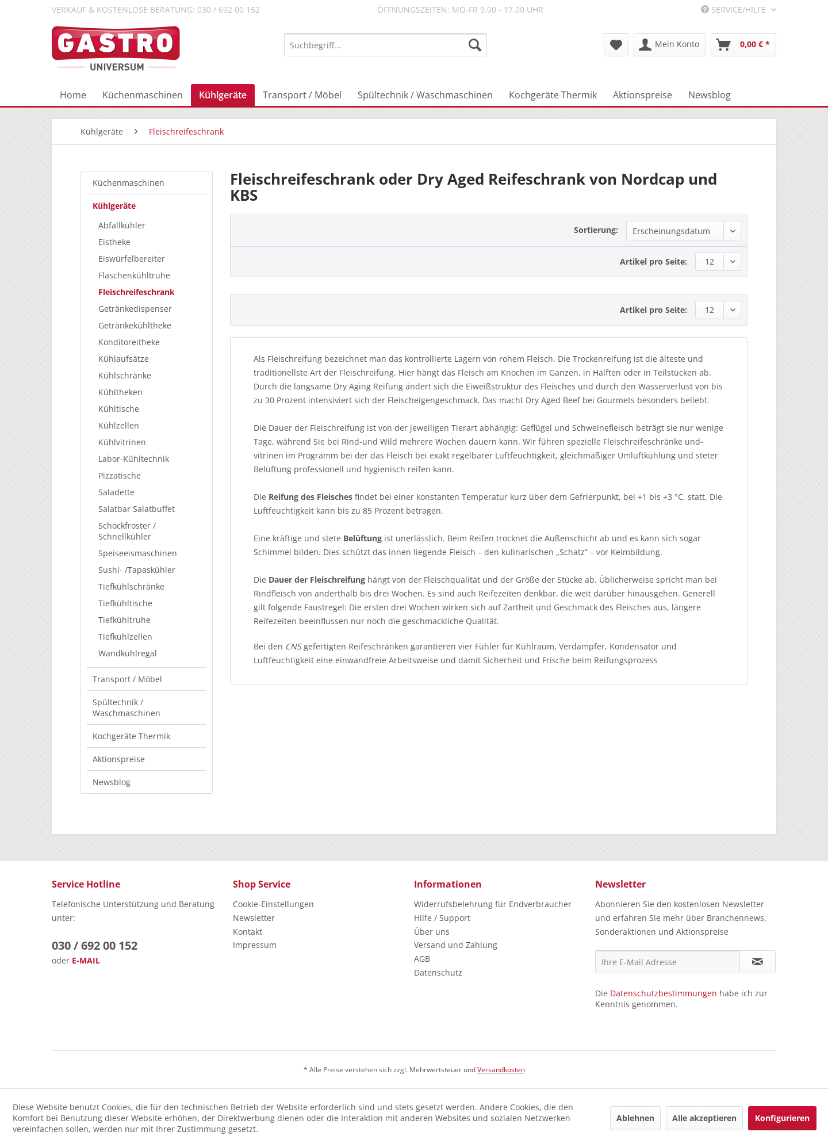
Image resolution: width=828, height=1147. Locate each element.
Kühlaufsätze (123, 358)
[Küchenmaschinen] (142, 95)
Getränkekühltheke (134, 325)
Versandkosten (501, 1070)
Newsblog (112, 782)
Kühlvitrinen (122, 442)
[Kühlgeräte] (223, 95)
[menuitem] (385, 44)
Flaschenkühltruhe (134, 275)
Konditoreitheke (129, 342)
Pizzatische (119, 475)
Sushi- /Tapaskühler (136, 569)
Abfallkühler (121, 225)
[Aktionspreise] (642, 95)
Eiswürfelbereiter (131, 258)
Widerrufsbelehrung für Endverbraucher (493, 904)
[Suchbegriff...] (385, 44)
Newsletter (254, 917)
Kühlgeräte (114, 205)
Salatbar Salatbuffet (136, 508)
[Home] (73, 95)
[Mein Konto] (670, 44)
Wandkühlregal (127, 653)
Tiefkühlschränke (131, 586)
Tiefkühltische (125, 603)
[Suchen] (475, 44)
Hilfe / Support (442, 917)
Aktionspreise (119, 759)
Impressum (255, 944)
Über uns (432, 931)
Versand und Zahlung (455, 944)
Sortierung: (596, 229)
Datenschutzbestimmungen (663, 993)
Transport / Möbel (127, 679)
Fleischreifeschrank (136, 291)
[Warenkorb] (743, 44)
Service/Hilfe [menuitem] (734, 9)
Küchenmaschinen (128, 182)
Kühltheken (120, 392)
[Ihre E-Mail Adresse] (667, 961)
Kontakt (247, 931)
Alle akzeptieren (704, 1117)
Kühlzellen (118, 425)
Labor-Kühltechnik (133, 458)
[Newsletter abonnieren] (757, 961)
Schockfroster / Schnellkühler (127, 531)
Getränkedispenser (135, 308)
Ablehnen (635, 1117)
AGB (422, 958)
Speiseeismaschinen (137, 553)
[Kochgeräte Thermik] (553, 95)
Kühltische (118, 408)
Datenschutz (438, 972)
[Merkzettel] (616, 44)
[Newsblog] (709, 95)
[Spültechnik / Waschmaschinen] (425, 95)
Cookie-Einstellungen (273, 904)
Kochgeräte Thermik (131, 736)
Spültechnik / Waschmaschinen (126, 707)
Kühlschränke (124, 375)
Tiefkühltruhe (124, 619)
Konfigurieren (782, 1117)
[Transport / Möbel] (302, 95)
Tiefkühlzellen (125, 636)
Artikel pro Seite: (653, 261)
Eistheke (114, 241)
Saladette (116, 492)
